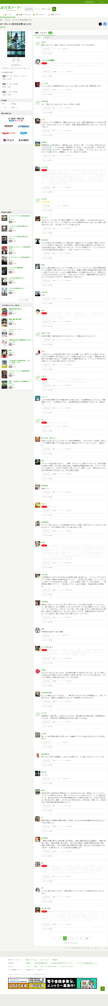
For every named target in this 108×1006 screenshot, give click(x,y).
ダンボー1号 (45, 908)
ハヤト (43, 376)
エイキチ (44, 167)
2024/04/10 (65, 778)
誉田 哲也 (11, 219)
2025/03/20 (68, 492)
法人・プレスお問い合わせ (48, 966)
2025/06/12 (68, 321)
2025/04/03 (68, 449)
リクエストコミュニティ (67, 966)
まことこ (44, 217)
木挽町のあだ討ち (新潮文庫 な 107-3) (20, 340)
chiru (43, 42)
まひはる (44, 838)
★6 (54, 408)
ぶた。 (43, 119)
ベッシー (44, 397)
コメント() (56, 48)
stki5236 (44, 485)
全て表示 (38, 37)
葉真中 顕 (11, 352)
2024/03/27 (68, 806)
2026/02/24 (69, 71)
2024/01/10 (69, 924)
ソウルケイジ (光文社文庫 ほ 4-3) (18, 226)
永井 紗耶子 (12, 342)
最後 (87, 938)
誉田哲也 (7, 20)
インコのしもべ (47, 647)
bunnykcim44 (46, 692)
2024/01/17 (68, 876)
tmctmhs (44, 240)
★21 (54, 851)
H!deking (44, 522)
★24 (54, 826)
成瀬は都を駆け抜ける (15, 309)
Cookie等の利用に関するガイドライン (62, 963)
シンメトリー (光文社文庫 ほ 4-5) (18, 236)
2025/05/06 (68, 364)
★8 (54, 187)
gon (42, 310)
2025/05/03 (68, 385)
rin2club (44, 601)
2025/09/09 (68, 187)
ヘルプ (28, 966)
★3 (54, 617)
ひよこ (43, 504)
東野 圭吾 (11, 331)
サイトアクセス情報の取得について (86, 963)
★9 (54, 280)
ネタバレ (47, 37)
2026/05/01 (65, 48)
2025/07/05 (68, 253)
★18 (54, 90)
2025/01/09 (68, 658)
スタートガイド (44, 959)
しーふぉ (44, 83)
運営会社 (28, 963)
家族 (10, 350)
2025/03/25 (69, 474)
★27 (54, 590)
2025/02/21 (69, 510)
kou (42, 629)
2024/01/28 (69, 851)
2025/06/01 (68, 340)
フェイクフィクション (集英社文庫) (19, 371)
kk (42, 863)
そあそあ (44, 101)
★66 (54, 474)
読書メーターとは (31, 959)
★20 (54, 510)
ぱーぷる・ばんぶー (48, 438)
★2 (54, 299)
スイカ (43, 713)
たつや (43, 199)
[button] (54, 9)
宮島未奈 (11, 311)
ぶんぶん (44, 574)
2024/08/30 (68, 722)
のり (43, 460)
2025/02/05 (69, 590)
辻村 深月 (11, 321)
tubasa (44, 142)
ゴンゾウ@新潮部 (47, 60)
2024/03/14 (69, 826)
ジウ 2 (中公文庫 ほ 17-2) (16, 288)
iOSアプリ (41, 970)
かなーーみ (45, 333)
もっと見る (24, 299)
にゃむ (43, 733)
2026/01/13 (68, 108)
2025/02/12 (69, 531)
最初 (54, 938)
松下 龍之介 (12, 364)
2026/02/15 (69, 89)
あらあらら (45, 754)
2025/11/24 (68, 130)
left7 (43, 265)
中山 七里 (11, 385)
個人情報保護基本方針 (41, 963)
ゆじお (43, 772)
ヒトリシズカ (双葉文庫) (16, 267)
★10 (54, 924)
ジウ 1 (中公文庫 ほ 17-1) (16, 278)
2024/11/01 (69, 681)
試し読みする (16, 65)
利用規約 (54, 959)
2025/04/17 (68, 408)
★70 (54, 531)
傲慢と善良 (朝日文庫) (15, 319)
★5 (54, 130)
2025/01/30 (68, 617)
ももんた (44, 292)
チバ (43, 351)
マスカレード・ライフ (15, 329)
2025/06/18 (68, 299)
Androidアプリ (30, 970)
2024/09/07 (68, 701)
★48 (54, 681)
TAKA (43, 670)
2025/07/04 (68, 280)
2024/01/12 (68, 897)
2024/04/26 (68, 760)
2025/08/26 (65, 205)
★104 (54, 71)
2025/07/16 (68, 228)
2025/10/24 (68, 155)
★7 (54, 228)
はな (43, 790)
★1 (54, 108)
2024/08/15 (65, 742)
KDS (43, 542)
